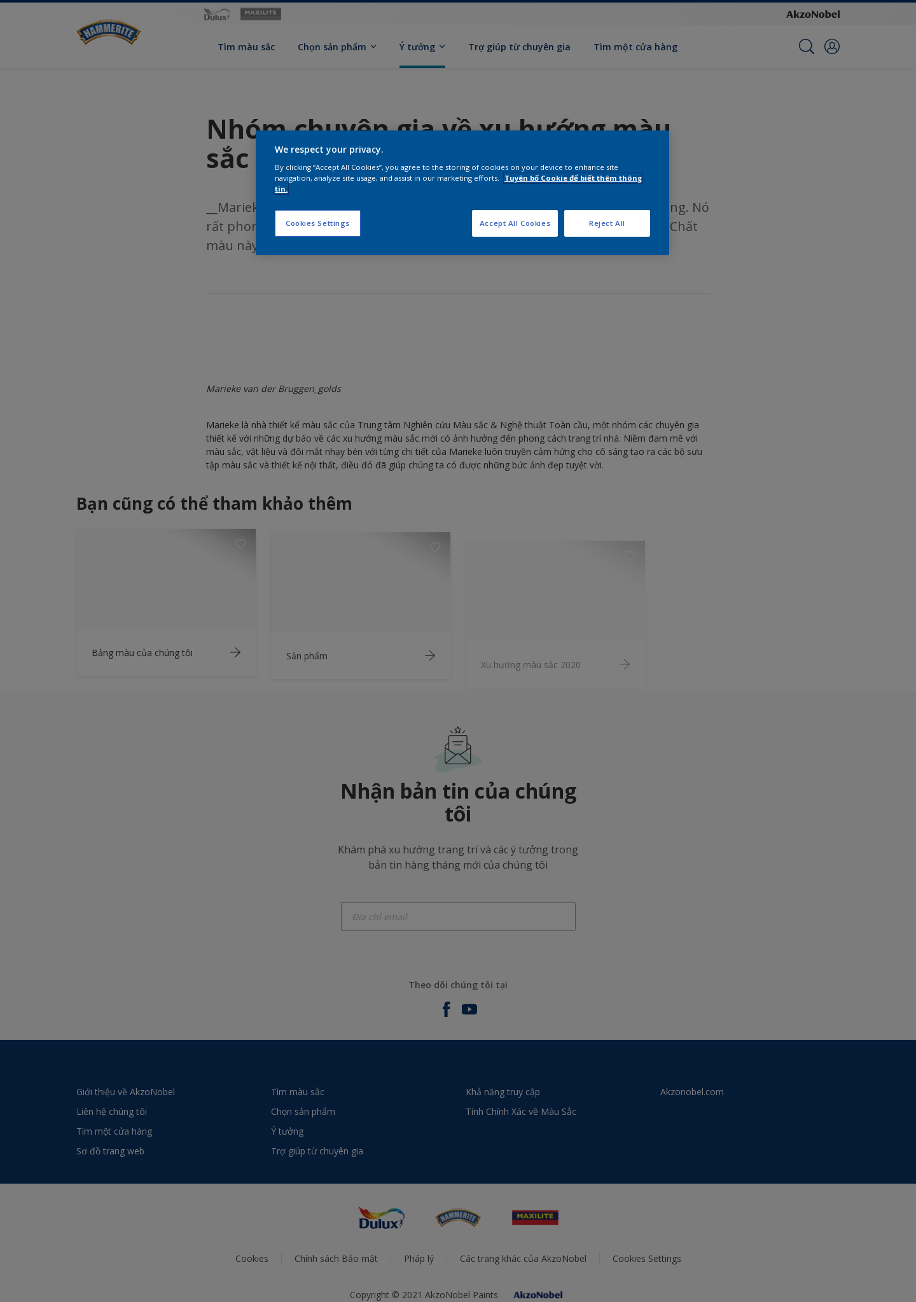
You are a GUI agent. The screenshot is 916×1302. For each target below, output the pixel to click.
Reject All (607, 223)
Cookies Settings (318, 223)
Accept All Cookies (515, 223)
